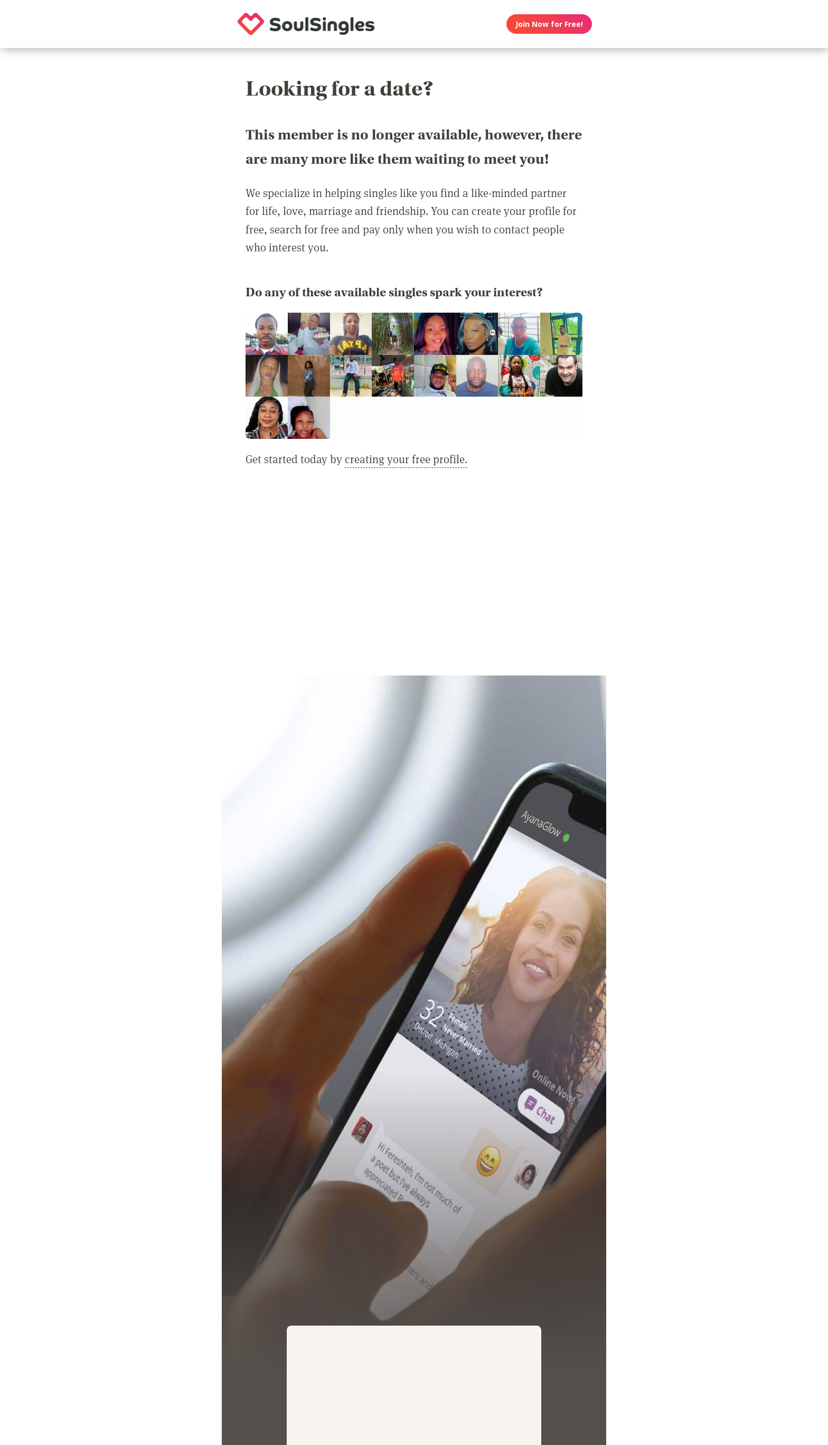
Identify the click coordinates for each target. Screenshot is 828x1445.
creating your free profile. (406, 459)
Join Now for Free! (549, 24)
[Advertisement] (414, 578)
